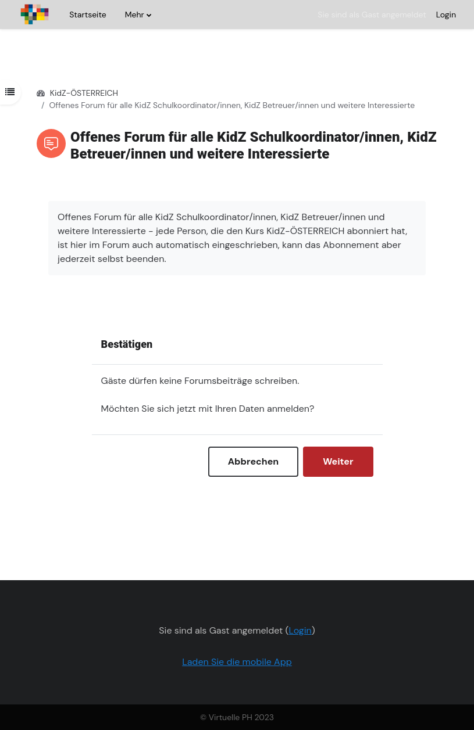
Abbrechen (253, 461)
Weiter (338, 461)
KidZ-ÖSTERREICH (84, 93)
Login (446, 14)
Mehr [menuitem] (134, 14)
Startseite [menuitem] (87, 14)
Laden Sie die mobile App (237, 662)
